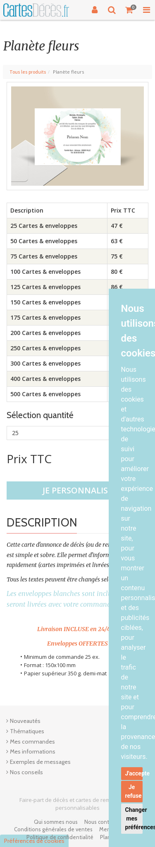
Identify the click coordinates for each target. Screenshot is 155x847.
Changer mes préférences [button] (134, 818)
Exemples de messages (40, 762)
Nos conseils (26, 772)
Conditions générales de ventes (53, 829)
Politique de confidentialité (59, 837)
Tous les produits (28, 72)
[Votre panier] (129, 10)
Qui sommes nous (56, 821)
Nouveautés (25, 721)
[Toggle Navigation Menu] (146, 10)
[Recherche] (112, 10)
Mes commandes (32, 741)
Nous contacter (103, 821)
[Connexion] (94, 10)
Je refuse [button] (133, 791)
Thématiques (27, 731)
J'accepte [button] (134, 773)
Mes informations (32, 751)
